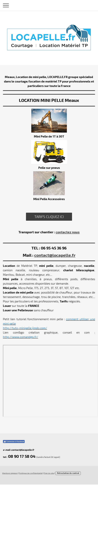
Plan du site (49, 473)
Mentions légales (10, 473)
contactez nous (68, 232)
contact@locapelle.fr (54, 255)
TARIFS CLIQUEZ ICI (49, 216)
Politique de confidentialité (31, 473)
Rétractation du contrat (68, 473)
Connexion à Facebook (14, 441)
